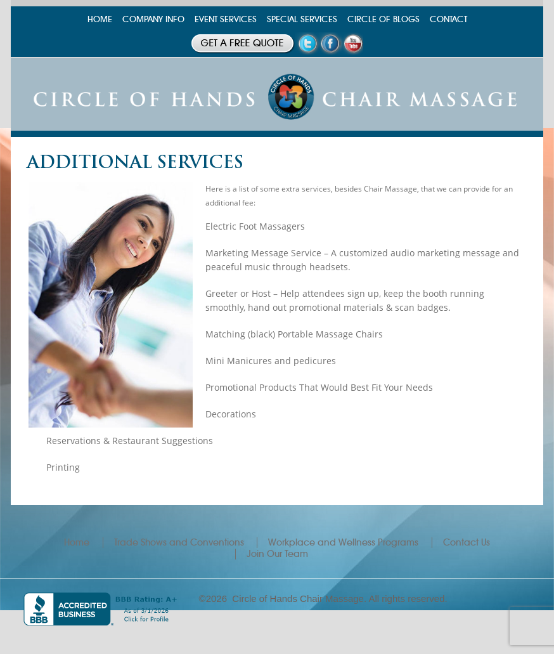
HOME (99, 19)
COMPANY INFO (153, 19)
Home (76, 542)
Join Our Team (277, 553)
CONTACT (448, 19)
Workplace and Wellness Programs (343, 542)
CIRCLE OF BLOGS (383, 19)
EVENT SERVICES (226, 19)
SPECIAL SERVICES (302, 19)
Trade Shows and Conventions (179, 542)
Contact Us (466, 542)
